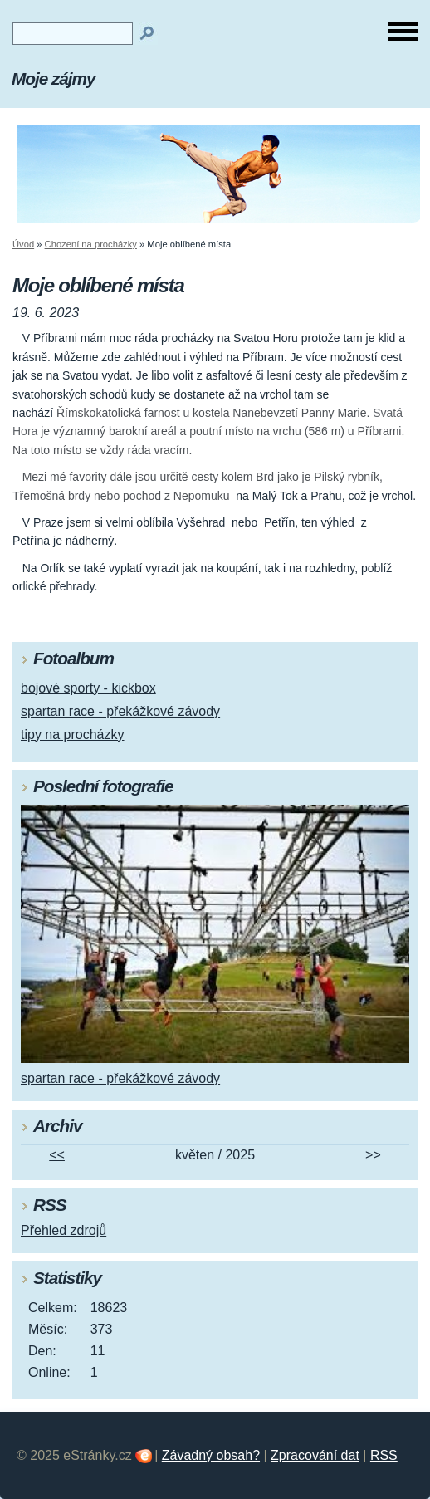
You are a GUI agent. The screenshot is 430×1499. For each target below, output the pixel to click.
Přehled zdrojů (63, 1230)
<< (57, 1155)
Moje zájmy (53, 78)
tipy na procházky (73, 734)
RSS (384, 1455)
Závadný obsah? (211, 1455)
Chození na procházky (91, 244)
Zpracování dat (315, 1455)
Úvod (23, 244)
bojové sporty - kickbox (88, 688)
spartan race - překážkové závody (120, 711)
